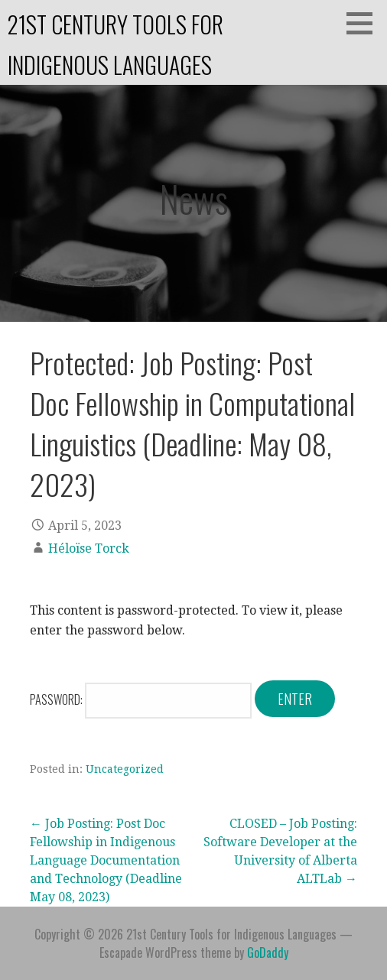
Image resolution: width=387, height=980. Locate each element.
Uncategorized (125, 769)
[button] (365, 23)
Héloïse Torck (88, 548)
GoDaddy (267, 952)
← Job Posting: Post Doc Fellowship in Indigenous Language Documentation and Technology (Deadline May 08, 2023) (106, 860)
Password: (141, 699)
